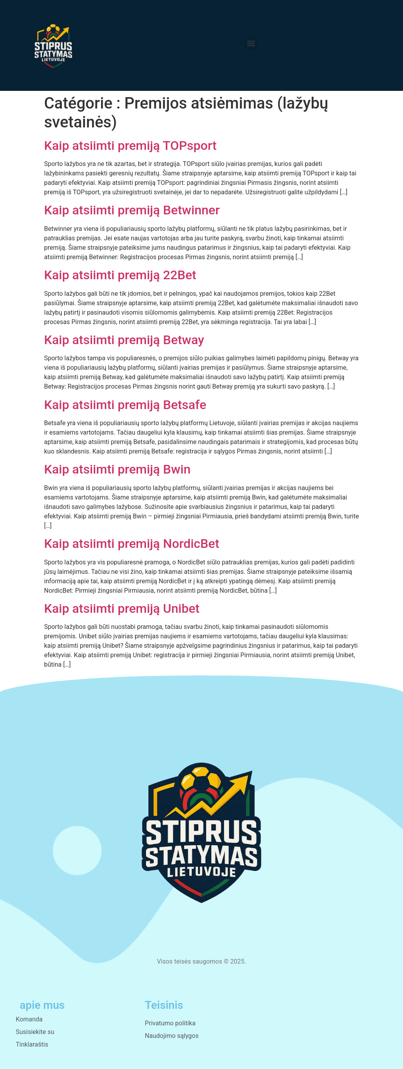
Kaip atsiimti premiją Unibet (122, 608)
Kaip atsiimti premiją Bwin (117, 469)
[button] (250, 43)
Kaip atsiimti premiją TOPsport (130, 145)
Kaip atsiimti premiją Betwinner (132, 210)
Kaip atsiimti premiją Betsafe (125, 404)
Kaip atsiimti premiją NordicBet (131, 543)
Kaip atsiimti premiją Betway (124, 339)
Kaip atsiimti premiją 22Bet (120, 274)
